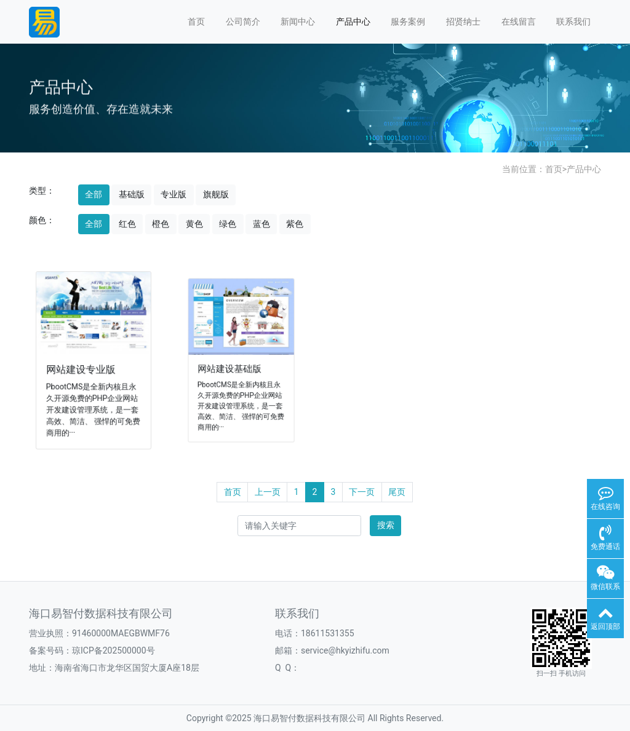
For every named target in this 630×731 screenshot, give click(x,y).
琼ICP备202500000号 (113, 650)
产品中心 (353, 21)
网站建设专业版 (82, 368)
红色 (127, 224)
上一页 (268, 492)
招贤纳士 (463, 21)
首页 (196, 21)
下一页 (362, 492)
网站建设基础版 (230, 367)
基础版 (132, 194)
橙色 (160, 224)
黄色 (194, 224)
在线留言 (518, 21)
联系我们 (573, 21)
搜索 (385, 525)
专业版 (173, 194)
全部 (93, 194)
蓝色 (261, 224)
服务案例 (408, 21)
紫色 (294, 224)
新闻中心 (298, 21)
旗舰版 (216, 194)
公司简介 (243, 21)
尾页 (396, 492)
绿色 (227, 224)
